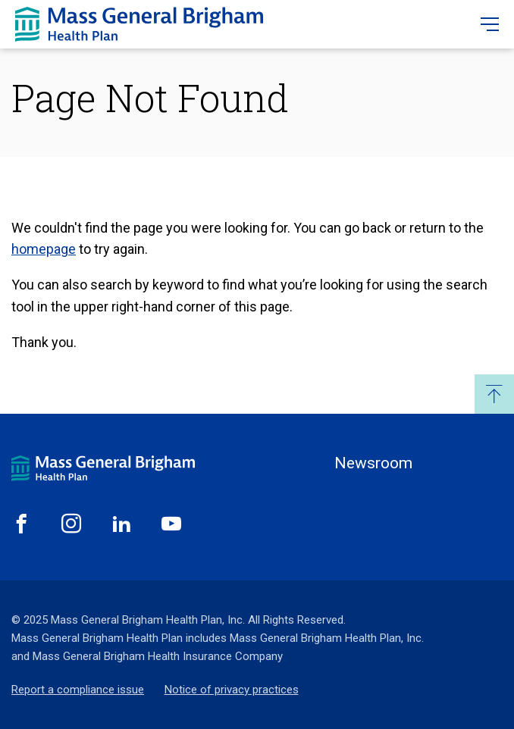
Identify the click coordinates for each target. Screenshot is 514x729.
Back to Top (494, 394)
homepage (43, 249)
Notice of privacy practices (232, 689)
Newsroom (373, 463)
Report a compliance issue (77, 689)
